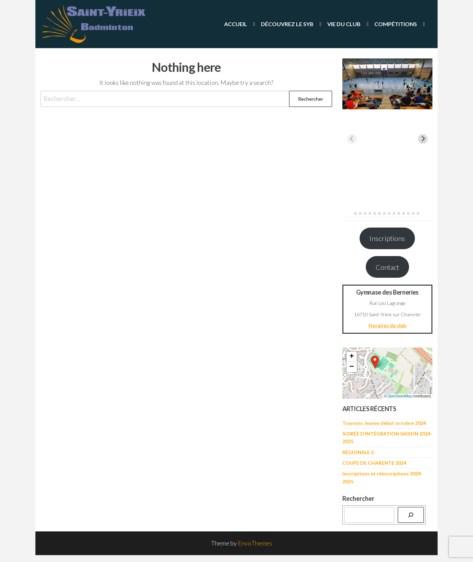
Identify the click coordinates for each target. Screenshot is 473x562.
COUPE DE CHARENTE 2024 (374, 463)
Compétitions (395, 24)
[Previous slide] (352, 139)
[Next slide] (423, 139)
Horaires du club (387, 325)
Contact (387, 267)
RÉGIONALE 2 (358, 452)
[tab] (350, 213)
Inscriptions (387, 238)
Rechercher (358, 498)
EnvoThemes (255, 543)
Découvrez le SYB (287, 24)
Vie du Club (344, 24)
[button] (375, 362)
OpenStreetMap (399, 396)
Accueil (235, 24)
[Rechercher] (411, 515)
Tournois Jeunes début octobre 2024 (384, 423)
